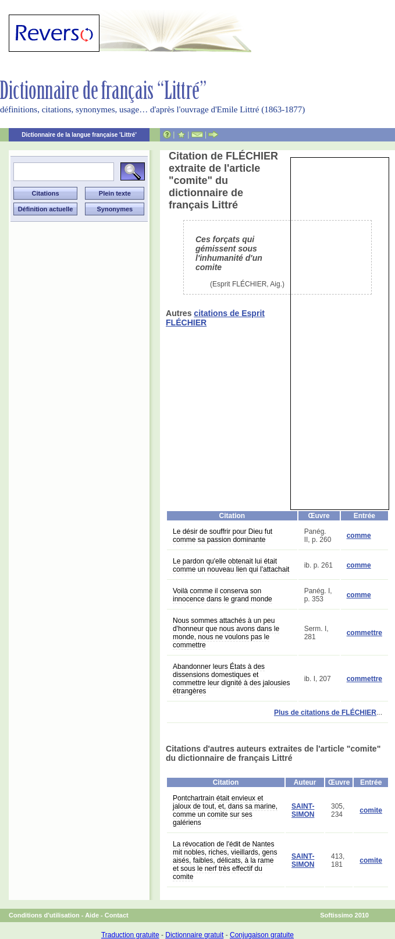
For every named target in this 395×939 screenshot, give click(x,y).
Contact (117, 915)
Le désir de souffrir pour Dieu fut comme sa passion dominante (222, 535)
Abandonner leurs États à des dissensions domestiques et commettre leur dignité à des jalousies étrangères (231, 678)
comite (371, 810)
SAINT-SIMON (302, 810)
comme (359, 535)
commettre (364, 633)
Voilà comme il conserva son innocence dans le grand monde (222, 595)
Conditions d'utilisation (44, 915)
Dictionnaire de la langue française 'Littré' (79, 135)
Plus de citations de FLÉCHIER (325, 712)
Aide (92, 915)
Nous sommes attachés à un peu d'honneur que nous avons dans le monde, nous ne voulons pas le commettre (226, 632)
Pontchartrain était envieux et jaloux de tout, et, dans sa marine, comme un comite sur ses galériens (225, 810)
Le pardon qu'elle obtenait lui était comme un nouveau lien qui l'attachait (231, 565)
